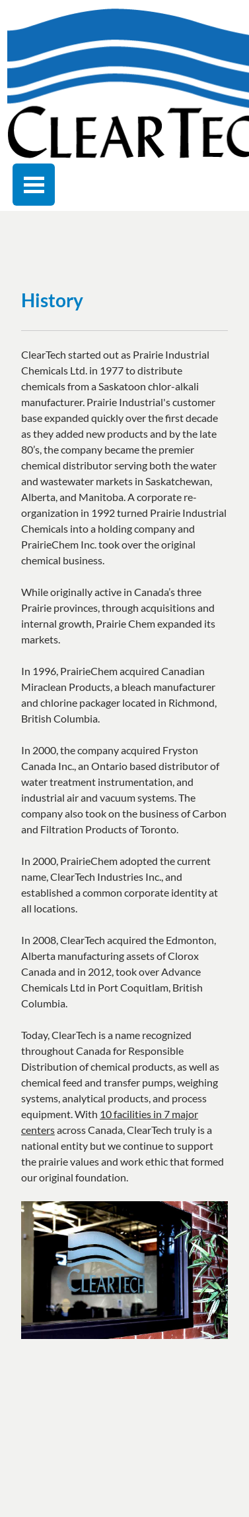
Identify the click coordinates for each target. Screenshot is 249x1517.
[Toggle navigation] (34, 185)
